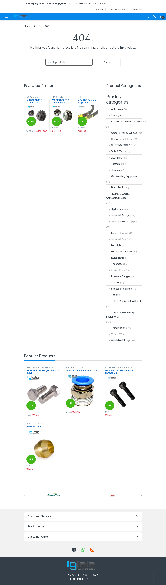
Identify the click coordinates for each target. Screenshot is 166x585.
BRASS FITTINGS (34, 423)
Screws (112, 282)
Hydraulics (114, 209)
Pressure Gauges (118, 276)
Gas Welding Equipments (122, 176)
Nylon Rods (115, 257)
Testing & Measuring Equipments (120, 314)
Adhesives (114, 109)
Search (147, 16)
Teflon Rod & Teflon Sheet (123, 301)
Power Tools (115, 270)
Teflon (112, 294)
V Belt (80, 97)
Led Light (113, 245)
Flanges (113, 170)
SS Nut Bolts (47, 367)
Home (27, 26)
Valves (112, 334)
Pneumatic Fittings (74, 367)
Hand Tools (115, 187)
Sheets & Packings (119, 288)
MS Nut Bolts (126, 367)
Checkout (137, 9)
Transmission (115, 327)
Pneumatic (114, 263)
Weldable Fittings (118, 340)
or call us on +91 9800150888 (90, 3)
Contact (99, 9)
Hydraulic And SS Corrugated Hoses (118, 195)
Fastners (113, 163)
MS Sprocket (32, 97)
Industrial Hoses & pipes (122, 221)
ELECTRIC (114, 157)
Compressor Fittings (119, 139)
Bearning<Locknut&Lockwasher (126, 121)
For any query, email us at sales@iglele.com (47, 3)
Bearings (113, 115)
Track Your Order (117, 9)
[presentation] (141, 496)
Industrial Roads (117, 233)
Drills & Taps (115, 151)
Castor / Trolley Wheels (121, 132)
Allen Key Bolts (33, 367)
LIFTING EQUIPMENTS (121, 251)
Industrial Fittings (117, 215)
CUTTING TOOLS (118, 145)
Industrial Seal (116, 239)
